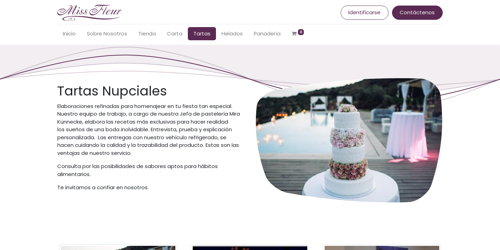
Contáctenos (417, 12)
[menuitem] (69, 34)
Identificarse (364, 12)
